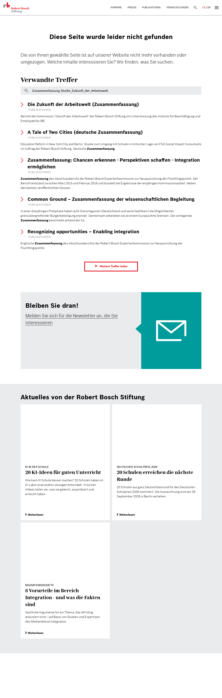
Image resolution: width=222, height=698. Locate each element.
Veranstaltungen (177, 7)
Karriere (116, 7)
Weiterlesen (34, 514)
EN (209, 7)
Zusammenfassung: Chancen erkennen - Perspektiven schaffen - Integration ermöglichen (114, 163)
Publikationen (151, 7)
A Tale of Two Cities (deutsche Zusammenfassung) (85, 132)
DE (203, 7)
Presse (132, 7)
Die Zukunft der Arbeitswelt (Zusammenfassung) (83, 104)
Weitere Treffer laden (114, 266)
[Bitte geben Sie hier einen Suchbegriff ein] (111, 91)
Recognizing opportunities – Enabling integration (83, 231)
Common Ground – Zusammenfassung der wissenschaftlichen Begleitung (111, 199)
